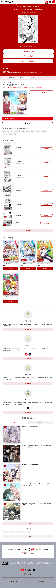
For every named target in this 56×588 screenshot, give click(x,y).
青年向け (17, 532)
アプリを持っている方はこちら (27, 61)
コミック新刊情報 (8, 238)
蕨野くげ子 (8, 72)
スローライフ (44, 131)
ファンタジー (17, 131)
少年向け (11, 532)
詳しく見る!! (28, 329)
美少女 (23, 131)
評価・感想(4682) (11, 118)
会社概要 (41, 578)
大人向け (37, 131)
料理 (15, 134)
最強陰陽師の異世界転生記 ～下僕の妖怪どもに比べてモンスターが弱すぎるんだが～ (37, 503)
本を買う (10, 268)
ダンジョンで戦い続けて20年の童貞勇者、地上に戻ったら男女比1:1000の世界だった (37, 446)
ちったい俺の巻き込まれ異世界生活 (30, 464)
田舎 (4, 131)
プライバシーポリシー (15, 581)
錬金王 (14, 72)
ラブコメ (5, 134)
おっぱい (11, 134)
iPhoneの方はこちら (28, 51)
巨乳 (8, 131)
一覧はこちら (28, 231)
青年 (12, 131)
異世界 (32, 131)
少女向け (28, 532)
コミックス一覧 (41, 92)
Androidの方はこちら (28, 56)
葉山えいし (39, 72)
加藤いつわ (26, 72)
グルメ (27, 131)
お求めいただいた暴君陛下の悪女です (31, 426)
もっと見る (28, 523)
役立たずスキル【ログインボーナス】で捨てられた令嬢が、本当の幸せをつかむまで (37, 484)
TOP (15, 578)
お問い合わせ (41, 581)
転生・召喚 (5, 532)
